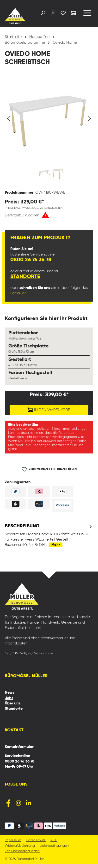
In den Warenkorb (49, 409)
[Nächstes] (89, 118)
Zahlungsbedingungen (22, 851)
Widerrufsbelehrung (20, 846)
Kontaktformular (19, 747)
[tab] (49, 535)
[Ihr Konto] (53, 14)
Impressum (13, 840)
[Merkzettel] (63, 14)
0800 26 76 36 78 (30, 259)
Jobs (9, 698)
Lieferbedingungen (54, 846)
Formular (17, 293)
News (9, 693)
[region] (49, 131)
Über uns (12, 703)
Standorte (25, 276)
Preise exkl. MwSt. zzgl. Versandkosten (33, 208)
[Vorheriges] (8, 118)
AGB (53, 840)
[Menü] (87, 15)
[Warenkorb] (73, 14)
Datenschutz (36, 840)
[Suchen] (43, 14)
